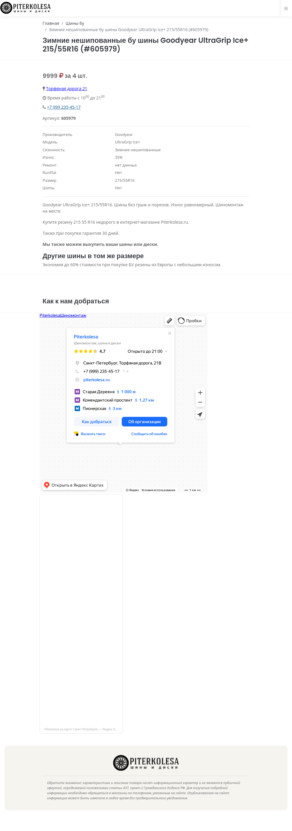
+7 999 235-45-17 (64, 107)
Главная (51, 23)
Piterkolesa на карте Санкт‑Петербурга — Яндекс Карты (83, 738)
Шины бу (75, 23)
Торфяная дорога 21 (66, 88)
